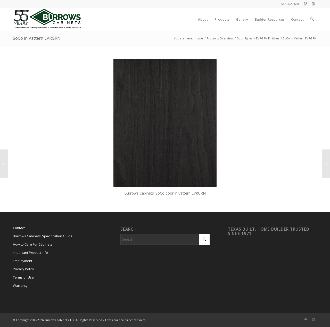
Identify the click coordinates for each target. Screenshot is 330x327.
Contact (19, 227)
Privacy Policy (23, 269)
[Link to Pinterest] (305, 4)
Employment (22, 260)
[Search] (312, 19)
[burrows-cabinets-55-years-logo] (47, 19)
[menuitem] (203, 19)
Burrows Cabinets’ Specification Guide (42, 236)
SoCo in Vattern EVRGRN (37, 38)
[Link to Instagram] (313, 4)
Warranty (20, 285)
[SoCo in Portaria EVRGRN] (4, 163)
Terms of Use (23, 277)
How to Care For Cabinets (32, 244)
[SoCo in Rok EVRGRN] (326, 163)
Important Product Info (30, 252)
